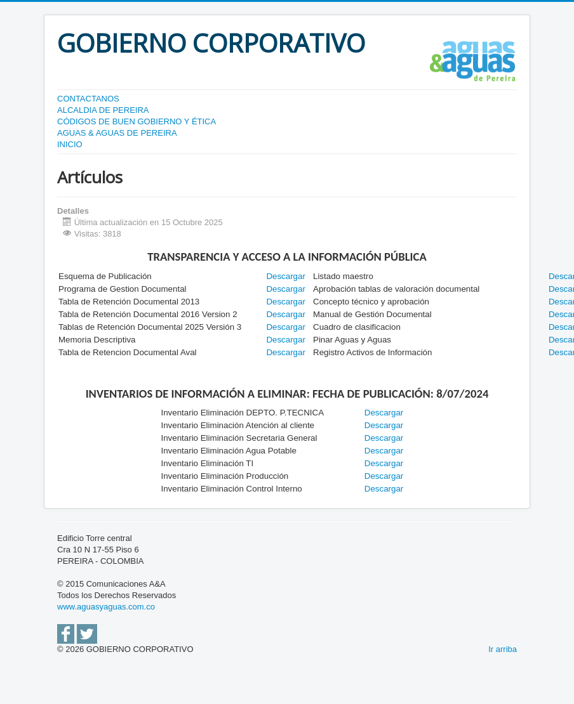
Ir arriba (502, 649)
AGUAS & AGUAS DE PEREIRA (117, 133)
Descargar (285, 289)
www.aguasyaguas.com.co (106, 606)
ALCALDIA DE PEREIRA (103, 110)
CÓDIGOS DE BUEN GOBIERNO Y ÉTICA (136, 121)
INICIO (70, 144)
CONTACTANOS (88, 98)
